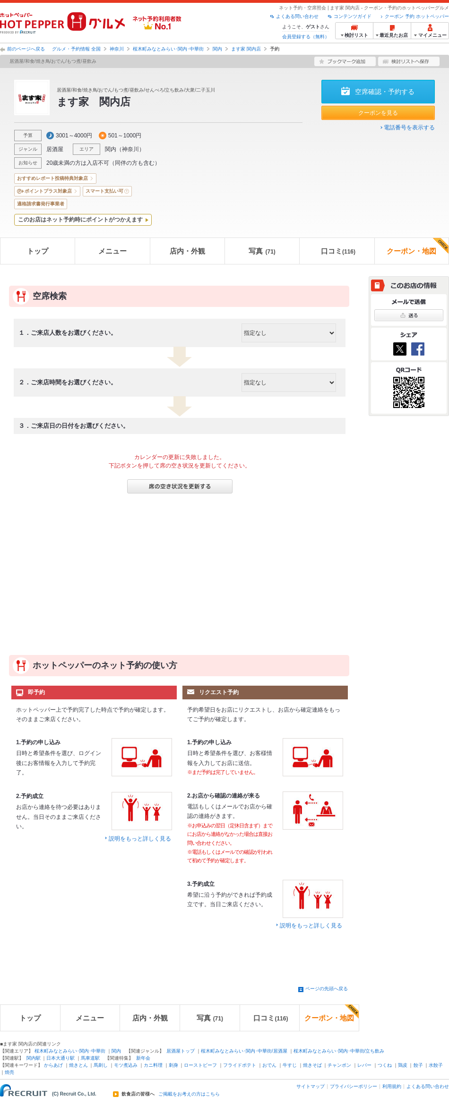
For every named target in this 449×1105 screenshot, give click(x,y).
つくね (385, 1065)
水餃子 (436, 1065)
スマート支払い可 (104, 191)
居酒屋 (54, 149)
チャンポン (339, 1065)
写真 (262, 251)
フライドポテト (239, 1065)
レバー (364, 1065)
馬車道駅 (90, 1058)
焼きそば (312, 1065)
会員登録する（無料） (305, 36)
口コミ (338, 251)
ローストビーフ (200, 1065)
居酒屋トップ (180, 1051)
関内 (217, 48)
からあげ (53, 1065)
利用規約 (391, 1086)
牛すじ (290, 1065)
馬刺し (101, 1065)
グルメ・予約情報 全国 (76, 48)
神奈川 (117, 48)
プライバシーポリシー (353, 1086)
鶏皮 (402, 1065)
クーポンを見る (378, 113)
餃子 (418, 1065)
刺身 (173, 1065)
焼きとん (78, 1065)
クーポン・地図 (418, 246)
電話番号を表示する (409, 127)
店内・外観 (187, 251)
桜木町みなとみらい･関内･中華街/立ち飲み (339, 1051)
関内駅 (33, 1058)
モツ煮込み (126, 1065)
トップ (37, 251)
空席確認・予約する (384, 91)
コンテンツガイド (352, 16)
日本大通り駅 (60, 1058)
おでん (269, 1065)
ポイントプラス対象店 (48, 191)
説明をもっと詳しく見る (140, 838)
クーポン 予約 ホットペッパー (417, 16)
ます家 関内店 (246, 48)
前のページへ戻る (26, 48)
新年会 (143, 1058)
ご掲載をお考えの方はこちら (189, 1094)
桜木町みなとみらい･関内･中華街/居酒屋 (244, 1051)
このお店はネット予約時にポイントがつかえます (80, 219)
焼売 (9, 1072)
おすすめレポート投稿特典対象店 (52, 178)
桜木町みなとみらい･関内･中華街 (168, 48)
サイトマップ (310, 1086)
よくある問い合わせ (297, 16)
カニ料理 (153, 1065)
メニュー (112, 251)
